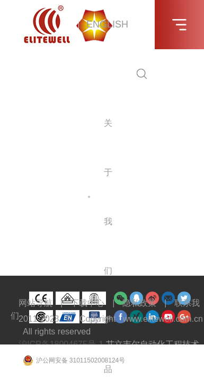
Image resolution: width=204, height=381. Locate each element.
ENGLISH (107, 24)
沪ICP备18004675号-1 (61, 344)
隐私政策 (139, 302)
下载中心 (87, 302)
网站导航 (35, 302)
